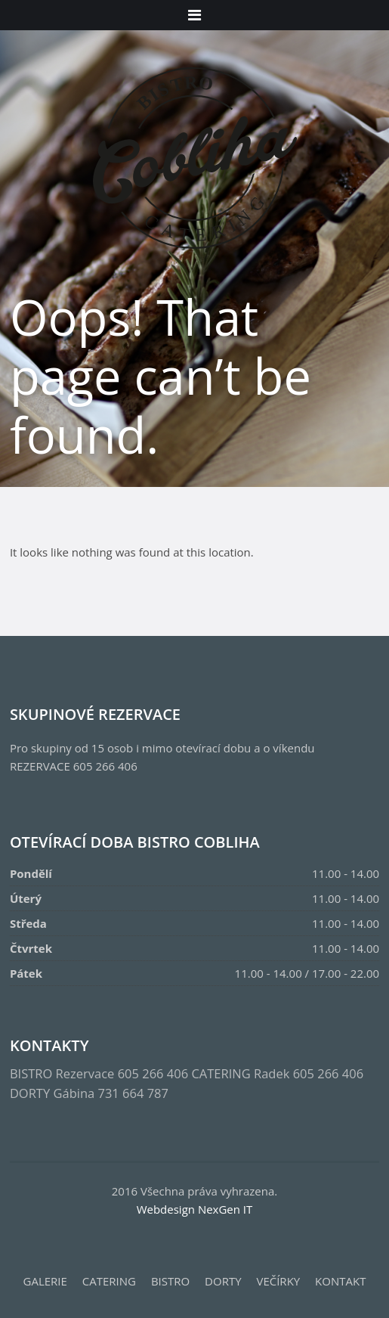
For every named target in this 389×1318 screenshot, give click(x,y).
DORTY (223, 1281)
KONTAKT (340, 1281)
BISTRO (170, 1281)
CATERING (109, 1281)
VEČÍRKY (278, 1281)
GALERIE (45, 1281)
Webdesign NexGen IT (195, 1209)
